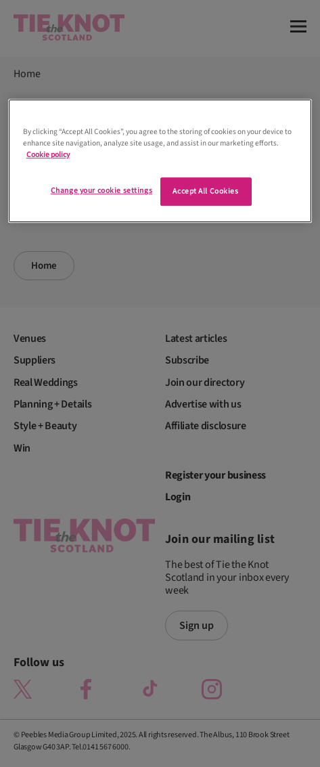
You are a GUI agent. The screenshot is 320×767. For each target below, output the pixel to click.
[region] (160, 161)
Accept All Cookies (205, 191)
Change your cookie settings (101, 190)
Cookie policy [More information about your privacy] (48, 154)
